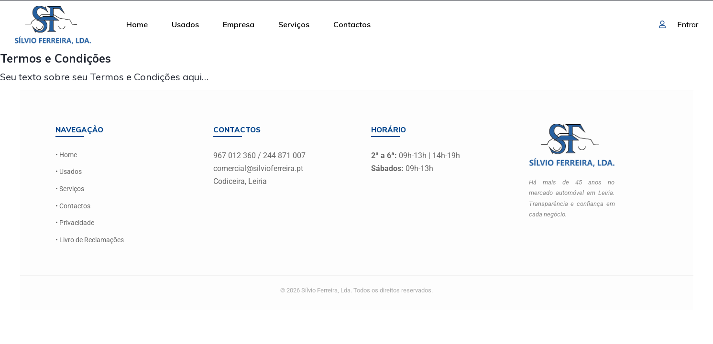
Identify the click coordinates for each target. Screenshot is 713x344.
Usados (185, 24)
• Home (66, 155)
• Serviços (69, 188)
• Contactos (72, 205)
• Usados (68, 172)
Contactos (352, 24)
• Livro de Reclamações (89, 239)
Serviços (293, 24)
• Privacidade (74, 222)
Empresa (238, 24)
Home (137, 24)
